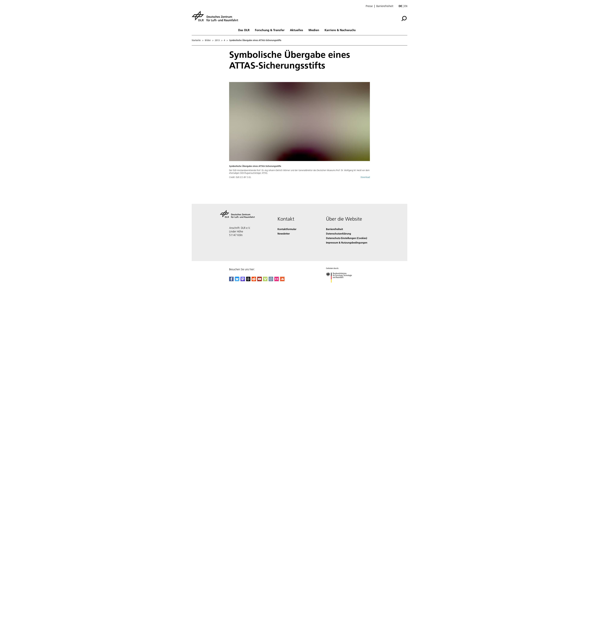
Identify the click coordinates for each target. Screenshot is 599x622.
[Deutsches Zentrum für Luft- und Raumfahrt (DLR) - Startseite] (216, 18)
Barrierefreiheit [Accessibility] (334, 229)
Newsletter (283, 233)
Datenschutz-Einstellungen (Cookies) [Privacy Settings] (346, 238)
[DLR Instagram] (271, 280)
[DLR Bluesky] (237, 280)
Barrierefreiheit (384, 6)
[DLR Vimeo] (265, 280)
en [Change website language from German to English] (405, 6)
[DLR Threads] (248, 280)
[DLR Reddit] (254, 280)
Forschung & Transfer (270, 30)
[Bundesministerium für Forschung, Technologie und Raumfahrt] (340, 285)
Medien (313, 30)
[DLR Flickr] (276, 280)
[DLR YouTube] (259, 280)
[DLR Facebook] (231, 280)
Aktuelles (296, 30)
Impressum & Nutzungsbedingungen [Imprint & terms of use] (346, 242)
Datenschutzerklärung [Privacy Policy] (338, 233)
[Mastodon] (242, 280)
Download (365, 177)
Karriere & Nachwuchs (340, 30)
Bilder (208, 40)
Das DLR (243, 30)
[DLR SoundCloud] (282, 280)
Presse (369, 6)
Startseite (196, 40)
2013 (217, 40)
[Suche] (404, 18)
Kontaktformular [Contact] (286, 229)
